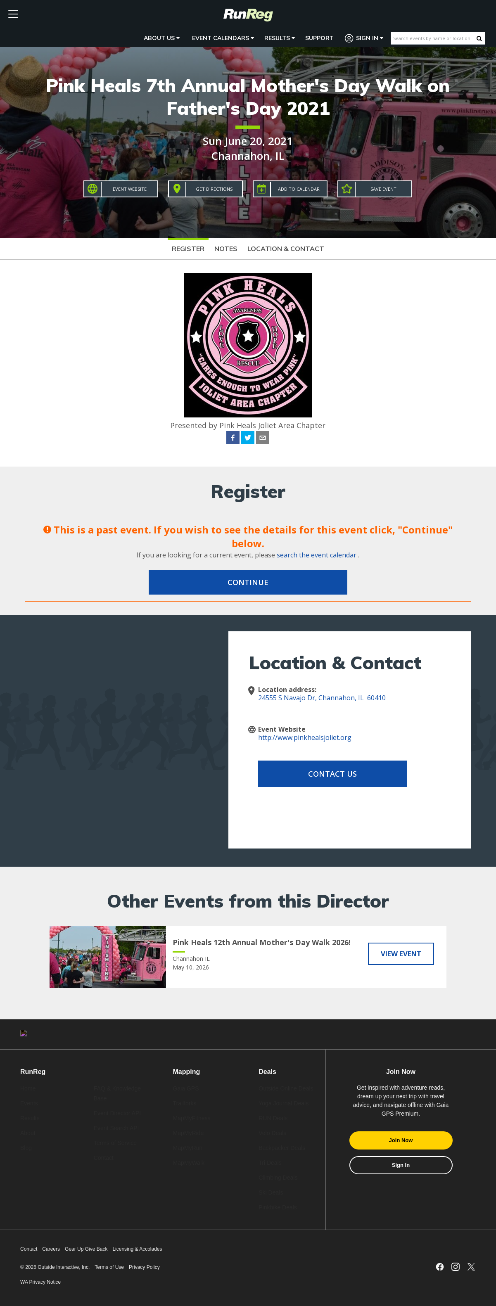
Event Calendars (223, 38)
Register (188, 248)
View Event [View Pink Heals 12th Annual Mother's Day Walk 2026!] (401, 953)
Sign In (364, 38)
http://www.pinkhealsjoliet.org (304, 737)
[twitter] (247, 439)
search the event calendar (316, 554)
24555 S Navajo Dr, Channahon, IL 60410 (322, 697)
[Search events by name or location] (434, 38)
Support (319, 38)
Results (279, 38)
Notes (225, 248)
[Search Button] (479, 38)
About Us (162, 38)
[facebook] (233, 439)
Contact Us (324, 774)
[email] (262, 439)
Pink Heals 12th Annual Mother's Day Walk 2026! (262, 942)
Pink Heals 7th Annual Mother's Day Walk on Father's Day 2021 (248, 96)
